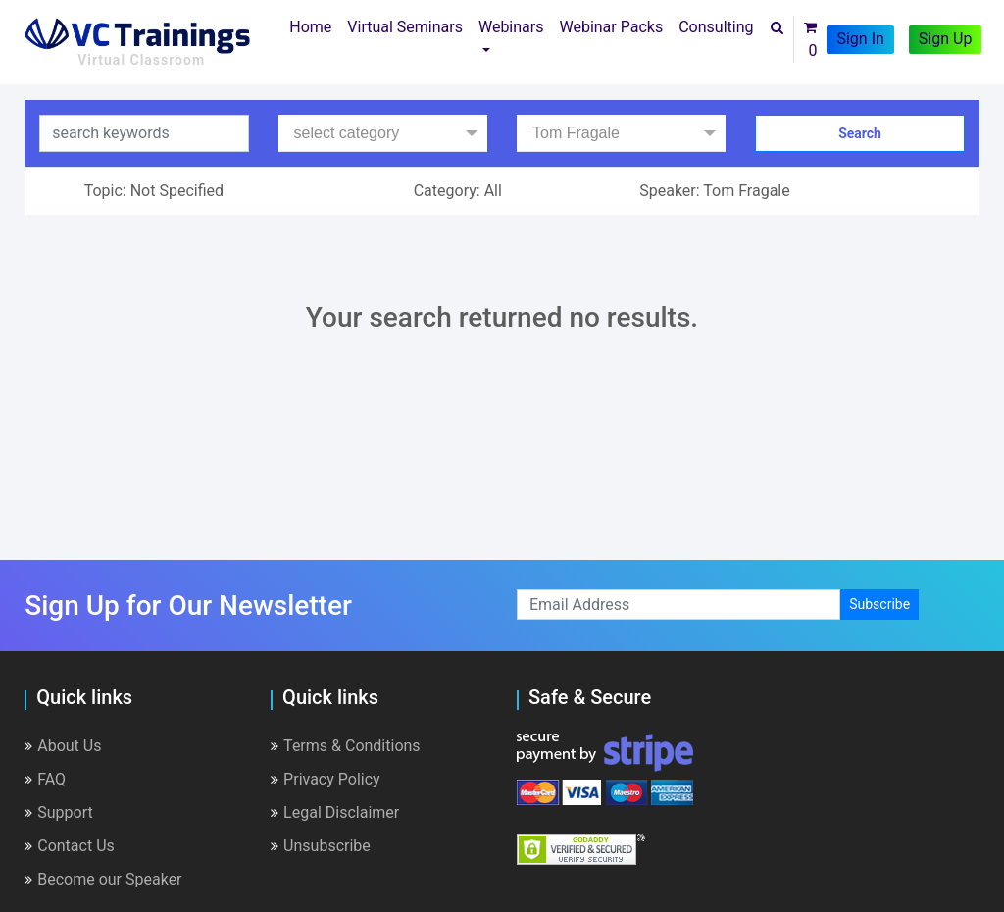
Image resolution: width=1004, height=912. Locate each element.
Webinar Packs (611, 27)
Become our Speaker (103, 879)
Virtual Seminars (405, 27)
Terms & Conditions (346, 745)
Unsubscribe (321, 845)
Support (58, 812)
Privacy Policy (325, 779)
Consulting (715, 27)
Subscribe (879, 604)
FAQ (45, 779)
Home (314, 25)
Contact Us (70, 845)
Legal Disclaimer (335, 812)
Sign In (859, 38)
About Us (63, 745)
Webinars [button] (511, 27)
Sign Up (946, 38)
